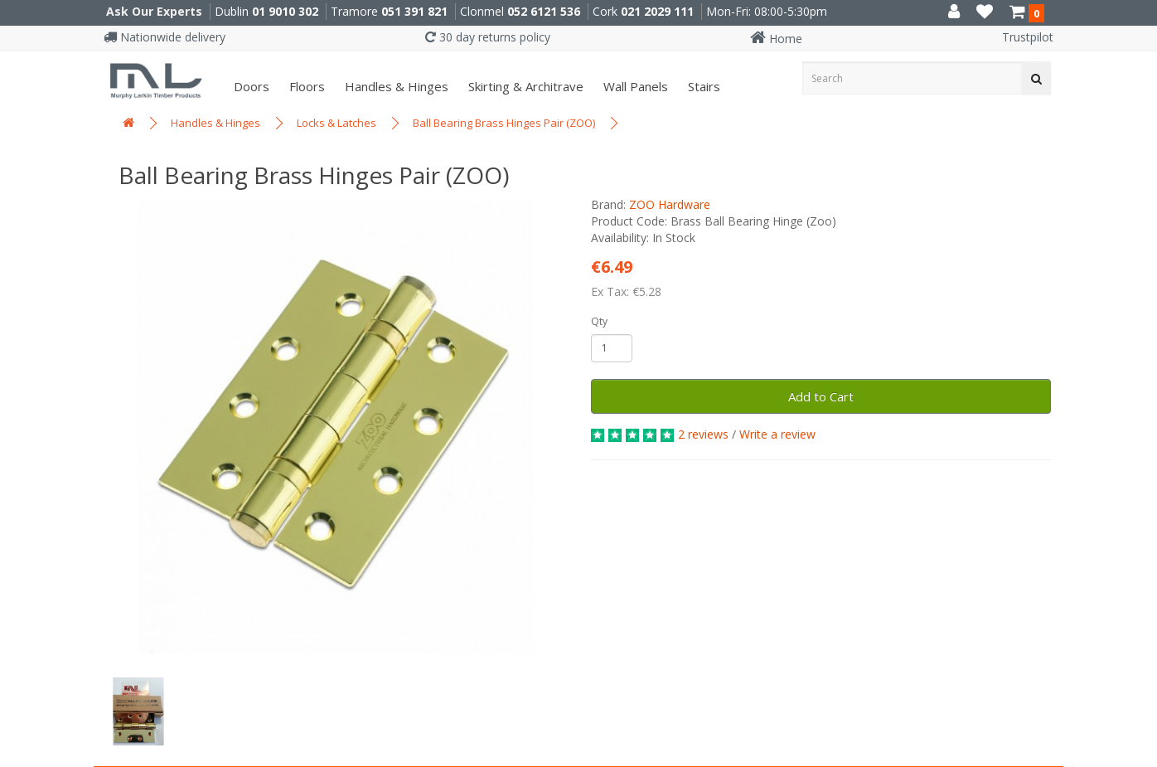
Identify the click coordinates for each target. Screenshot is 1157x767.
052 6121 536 (543, 11)
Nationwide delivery (164, 37)
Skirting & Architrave (524, 86)
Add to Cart (821, 396)
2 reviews (703, 434)
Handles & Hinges (394, 86)
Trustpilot (1027, 37)
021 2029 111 (657, 11)
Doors (249, 86)
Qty (599, 321)
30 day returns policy (487, 37)
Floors (305, 86)
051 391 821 (414, 11)
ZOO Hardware (669, 204)
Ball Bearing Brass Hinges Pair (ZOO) (504, 122)
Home (776, 38)
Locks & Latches (336, 122)
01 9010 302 (285, 11)
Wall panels (634, 86)
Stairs (702, 86)
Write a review (777, 434)
